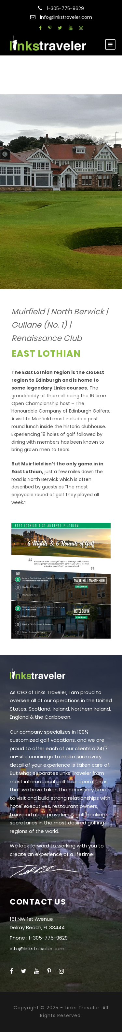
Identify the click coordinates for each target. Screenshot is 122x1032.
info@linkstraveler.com (66, 17)
